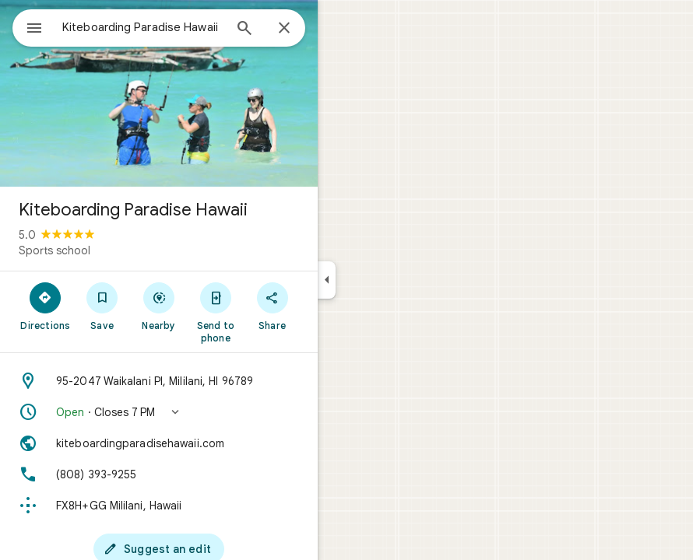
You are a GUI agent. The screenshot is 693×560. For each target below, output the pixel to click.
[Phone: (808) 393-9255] (159, 474)
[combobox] (142, 27)
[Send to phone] (215, 312)
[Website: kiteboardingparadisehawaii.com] (159, 443)
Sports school (54, 250)
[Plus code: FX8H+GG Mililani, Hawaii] (159, 505)
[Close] (284, 28)
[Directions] (45, 305)
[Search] (244, 29)
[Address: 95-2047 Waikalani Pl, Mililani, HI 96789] (159, 381)
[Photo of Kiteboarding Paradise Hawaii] (159, 93)
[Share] (272, 305)
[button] (159, 412)
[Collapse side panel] (327, 280)
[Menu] (34, 29)
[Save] (102, 305)
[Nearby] (159, 305)
